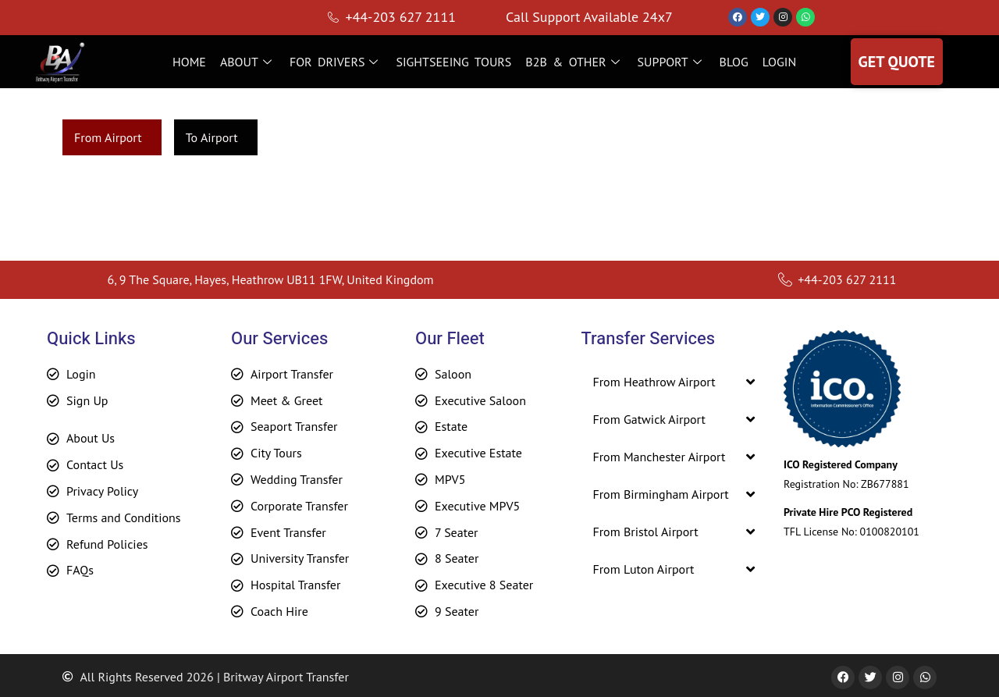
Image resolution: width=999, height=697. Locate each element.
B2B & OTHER (574, 61)
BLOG (734, 61)
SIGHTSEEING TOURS (453, 61)
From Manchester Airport (658, 456)
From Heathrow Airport (653, 381)
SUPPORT (672, 61)
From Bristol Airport (645, 531)
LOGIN (779, 61)
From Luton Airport (643, 569)
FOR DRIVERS (336, 61)
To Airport (212, 137)
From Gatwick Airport (649, 419)
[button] (673, 381)
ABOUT (248, 61)
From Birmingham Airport (660, 494)
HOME (189, 61)
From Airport (108, 137)
